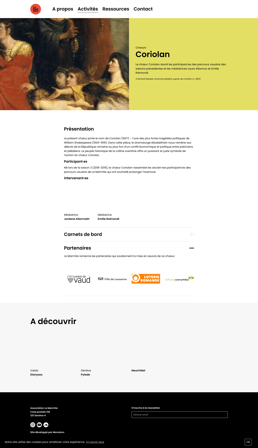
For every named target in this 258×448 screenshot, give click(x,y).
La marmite (40, 9)
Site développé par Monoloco (47, 432)
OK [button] (248, 442)
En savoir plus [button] (95, 442)
